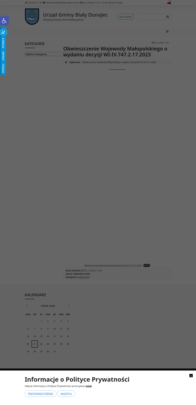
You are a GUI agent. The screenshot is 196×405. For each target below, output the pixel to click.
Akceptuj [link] (66, 393)
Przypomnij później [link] (40, 393)
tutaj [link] (88, 386)
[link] (4, 20)
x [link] (191, 375)
